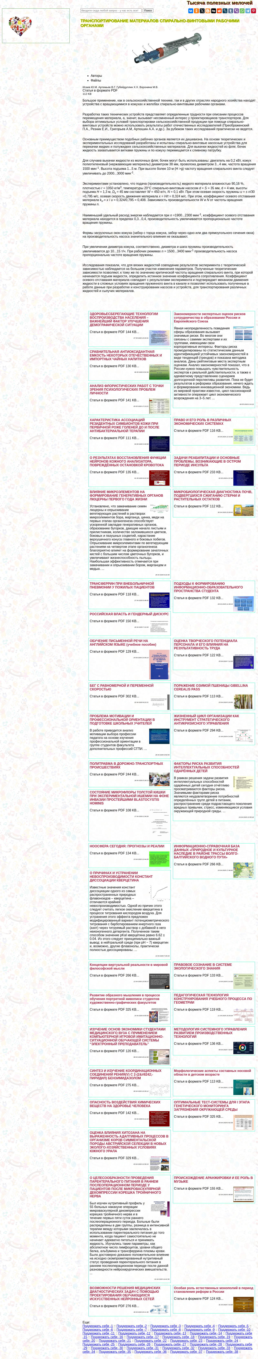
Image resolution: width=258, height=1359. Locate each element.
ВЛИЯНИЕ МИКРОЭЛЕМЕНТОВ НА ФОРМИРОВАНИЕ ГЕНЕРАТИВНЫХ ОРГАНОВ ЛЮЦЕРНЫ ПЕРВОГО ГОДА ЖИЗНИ (126, 495)
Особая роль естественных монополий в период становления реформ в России (213, 1289)
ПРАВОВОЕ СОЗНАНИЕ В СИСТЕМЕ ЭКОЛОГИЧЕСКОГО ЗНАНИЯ (203, 966)
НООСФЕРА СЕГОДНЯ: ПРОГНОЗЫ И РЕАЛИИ (127, 846)
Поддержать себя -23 (186, 1340)
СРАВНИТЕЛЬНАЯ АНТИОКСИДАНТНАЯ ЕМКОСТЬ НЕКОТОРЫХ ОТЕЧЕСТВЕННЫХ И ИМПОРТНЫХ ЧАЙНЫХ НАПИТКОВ (126, 355)
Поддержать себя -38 (222, 1351)
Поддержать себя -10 (234, 1329)
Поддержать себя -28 (206, 1344)
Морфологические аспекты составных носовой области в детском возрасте (212, 1072)
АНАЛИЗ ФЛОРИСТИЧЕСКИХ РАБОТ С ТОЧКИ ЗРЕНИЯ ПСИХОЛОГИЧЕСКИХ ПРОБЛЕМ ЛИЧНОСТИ (127, 389)
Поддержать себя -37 (186, 1351)
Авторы (96, 75)
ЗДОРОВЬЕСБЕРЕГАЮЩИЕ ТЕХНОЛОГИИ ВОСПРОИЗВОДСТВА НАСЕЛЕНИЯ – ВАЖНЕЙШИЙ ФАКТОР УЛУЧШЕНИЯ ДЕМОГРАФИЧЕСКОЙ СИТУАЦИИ (124, 319)
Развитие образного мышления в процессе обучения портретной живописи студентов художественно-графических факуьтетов (125, 998)
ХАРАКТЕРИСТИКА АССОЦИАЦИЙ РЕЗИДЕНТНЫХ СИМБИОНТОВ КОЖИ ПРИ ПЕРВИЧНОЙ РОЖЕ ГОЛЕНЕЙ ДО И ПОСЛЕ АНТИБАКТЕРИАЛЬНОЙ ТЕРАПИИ (124, 425)
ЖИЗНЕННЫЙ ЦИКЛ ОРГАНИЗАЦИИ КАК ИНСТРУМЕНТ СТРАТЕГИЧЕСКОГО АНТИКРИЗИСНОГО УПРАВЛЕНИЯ (206, 719)
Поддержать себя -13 (170, 1333)
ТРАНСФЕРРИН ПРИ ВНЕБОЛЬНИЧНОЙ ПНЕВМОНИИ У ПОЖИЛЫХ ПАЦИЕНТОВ (122, 585)
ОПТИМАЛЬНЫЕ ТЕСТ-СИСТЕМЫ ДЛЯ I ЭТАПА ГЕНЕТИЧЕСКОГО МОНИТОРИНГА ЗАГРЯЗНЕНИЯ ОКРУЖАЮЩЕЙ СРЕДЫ (212, 1106)
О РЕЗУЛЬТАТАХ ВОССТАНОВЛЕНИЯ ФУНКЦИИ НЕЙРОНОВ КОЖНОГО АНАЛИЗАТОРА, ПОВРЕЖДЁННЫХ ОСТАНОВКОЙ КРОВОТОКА (128, 461)
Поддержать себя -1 (98, 1326)
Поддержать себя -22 (151, 1340)
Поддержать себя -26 (134, 1344)
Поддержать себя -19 (214, 1337)
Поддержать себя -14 (206, 1333)
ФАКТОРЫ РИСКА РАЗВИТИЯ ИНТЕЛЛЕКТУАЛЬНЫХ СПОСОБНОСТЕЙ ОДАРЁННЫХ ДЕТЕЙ (206, 767)
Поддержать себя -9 (199, 1329)
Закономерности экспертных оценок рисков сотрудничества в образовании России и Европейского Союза (210, 317)
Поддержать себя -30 (107, 1348)
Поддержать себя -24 (222, 1340)
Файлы (96, 80)
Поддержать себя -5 (233, 1326)
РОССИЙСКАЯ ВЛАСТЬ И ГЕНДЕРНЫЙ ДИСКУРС (129, 614)
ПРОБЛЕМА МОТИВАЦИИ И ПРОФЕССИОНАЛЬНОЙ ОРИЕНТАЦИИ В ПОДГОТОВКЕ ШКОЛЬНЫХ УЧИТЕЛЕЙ (122, 719)
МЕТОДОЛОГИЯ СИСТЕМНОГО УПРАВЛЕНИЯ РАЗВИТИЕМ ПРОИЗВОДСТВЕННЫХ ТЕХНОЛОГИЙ (210, 1033)
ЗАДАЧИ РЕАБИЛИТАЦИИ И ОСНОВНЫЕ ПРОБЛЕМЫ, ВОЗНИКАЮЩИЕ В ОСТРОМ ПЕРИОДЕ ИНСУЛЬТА (207, 461)
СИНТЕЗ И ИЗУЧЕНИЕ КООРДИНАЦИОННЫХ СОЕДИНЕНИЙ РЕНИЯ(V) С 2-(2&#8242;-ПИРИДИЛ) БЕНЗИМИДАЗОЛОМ (125, 1074)
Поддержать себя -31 (143, 1348)
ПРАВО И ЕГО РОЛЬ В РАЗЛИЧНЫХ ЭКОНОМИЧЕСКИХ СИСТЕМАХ (202, 421)
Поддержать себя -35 (115, 1351)
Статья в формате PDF (100, 90)
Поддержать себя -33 (214, 1348)
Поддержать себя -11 (99, 1333)
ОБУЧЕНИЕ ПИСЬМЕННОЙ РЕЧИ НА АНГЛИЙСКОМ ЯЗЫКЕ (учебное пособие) (123, 642)
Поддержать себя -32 (178, 1348)
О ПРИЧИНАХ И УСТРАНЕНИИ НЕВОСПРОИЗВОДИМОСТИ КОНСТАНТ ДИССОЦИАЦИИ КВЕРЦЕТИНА (121, 876)
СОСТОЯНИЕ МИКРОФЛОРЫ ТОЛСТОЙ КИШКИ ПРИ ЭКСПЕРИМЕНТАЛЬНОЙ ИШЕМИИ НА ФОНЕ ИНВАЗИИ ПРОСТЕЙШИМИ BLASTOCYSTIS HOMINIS (129, 798)
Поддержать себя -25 (99, 1344)
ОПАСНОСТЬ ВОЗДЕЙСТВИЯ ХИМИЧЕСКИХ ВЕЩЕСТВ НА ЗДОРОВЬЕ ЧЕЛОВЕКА (125, 1104)
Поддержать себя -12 (134, 1333)
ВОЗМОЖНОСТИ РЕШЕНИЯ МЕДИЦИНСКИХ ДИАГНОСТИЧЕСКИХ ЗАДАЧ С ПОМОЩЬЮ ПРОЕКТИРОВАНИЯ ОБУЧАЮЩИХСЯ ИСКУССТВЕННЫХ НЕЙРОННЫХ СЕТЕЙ (125, 1293)
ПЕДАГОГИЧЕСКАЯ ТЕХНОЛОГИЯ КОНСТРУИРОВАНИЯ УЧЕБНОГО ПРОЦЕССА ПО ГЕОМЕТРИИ (213, 998)
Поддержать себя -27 (170, 1344)
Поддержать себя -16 (107, 1337)
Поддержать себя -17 (143, 1337)
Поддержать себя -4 (199, 1326)
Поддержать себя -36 (151, 1351)
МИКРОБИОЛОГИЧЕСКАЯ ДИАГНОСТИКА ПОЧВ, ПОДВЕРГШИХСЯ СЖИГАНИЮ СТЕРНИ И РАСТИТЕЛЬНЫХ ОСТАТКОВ (213, 495)
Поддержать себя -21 (115, 1340)
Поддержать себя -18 (178, 1337)
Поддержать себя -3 (165, 1326)
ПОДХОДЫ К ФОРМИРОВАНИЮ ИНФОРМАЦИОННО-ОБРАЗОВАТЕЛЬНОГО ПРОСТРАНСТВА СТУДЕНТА (208, 587)
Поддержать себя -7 (132, 1329)
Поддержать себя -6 (98, 1329)
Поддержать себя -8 (165, 1329)
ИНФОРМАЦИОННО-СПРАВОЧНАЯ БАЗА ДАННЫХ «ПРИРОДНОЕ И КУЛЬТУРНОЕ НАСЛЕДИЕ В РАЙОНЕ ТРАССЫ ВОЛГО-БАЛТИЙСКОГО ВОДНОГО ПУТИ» (207, 851)
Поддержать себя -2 (132, 1326)
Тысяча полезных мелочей (222, 3)
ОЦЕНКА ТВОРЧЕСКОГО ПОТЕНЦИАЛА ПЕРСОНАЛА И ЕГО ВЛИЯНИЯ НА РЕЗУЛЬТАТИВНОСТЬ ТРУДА (205, 644)
